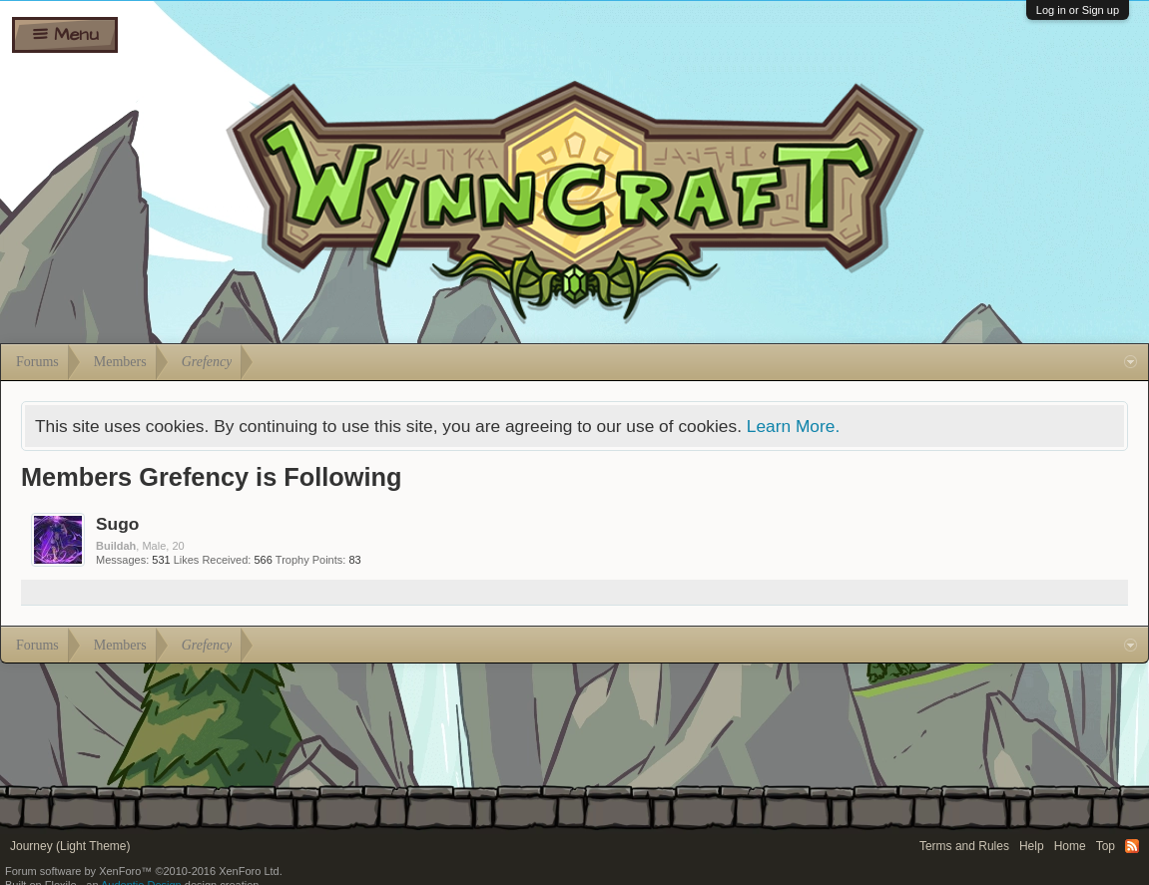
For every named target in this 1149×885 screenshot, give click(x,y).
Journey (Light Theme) (70, 846)
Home (1070, 846)
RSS (1132, 846)
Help (1031, 846)
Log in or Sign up (1077, 10)
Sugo (117, 524)
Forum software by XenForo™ (144, 871)
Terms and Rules (964, 846)
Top (1105, 846)
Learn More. (793, 426)
